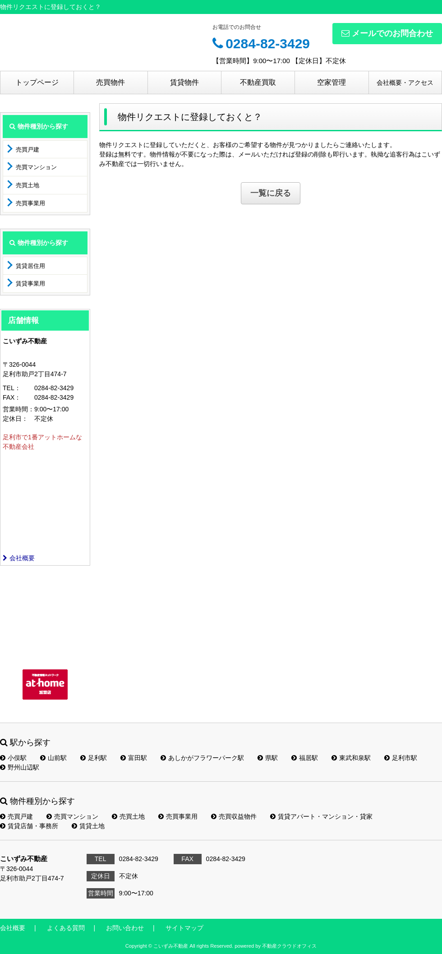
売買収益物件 (234, 816)
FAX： (12, 397)
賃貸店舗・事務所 (29, 826)
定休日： (15, 418)
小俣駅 (13, 757)
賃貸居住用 (30, 266)
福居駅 (304, 757)
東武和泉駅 (351, 757)
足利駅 (93, 757)
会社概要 (19, 558)
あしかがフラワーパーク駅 (202, 757)
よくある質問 (66, 927)
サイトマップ (184, 927)
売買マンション (36, 167)
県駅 (268, 757)
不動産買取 (258, 82)
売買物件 (110, 82)
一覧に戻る (270, 193)
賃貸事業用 (30, 283)
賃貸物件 (184, 82)
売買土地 (27, 185)
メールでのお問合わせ (387, 33)
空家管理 (331, 82)
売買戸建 (27, 149)
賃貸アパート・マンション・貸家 (321, 816)
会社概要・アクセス (405, 82)
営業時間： (18, 409)
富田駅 (133, 757)
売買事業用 (30, 203)
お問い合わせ (125, 927)
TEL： (12, 388)
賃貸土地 (88, 826)
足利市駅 (400, 757)
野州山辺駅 (19, 767)
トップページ (37, 82)
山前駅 (53, 757)
